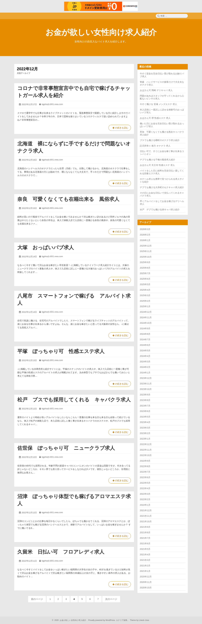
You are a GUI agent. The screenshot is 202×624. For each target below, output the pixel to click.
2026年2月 (145, 234)
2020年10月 (146, 587)
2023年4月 (145, 422)
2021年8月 (145, 532)
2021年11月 (146, 516)
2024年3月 (145, 361)
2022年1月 (145, 505)
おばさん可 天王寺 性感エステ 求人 (157, 165)
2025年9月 (145, 262)
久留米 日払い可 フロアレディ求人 (60, 552)
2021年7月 (145, 538)
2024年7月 (145, 339)
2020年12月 (146, 576)
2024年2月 (145, 367)
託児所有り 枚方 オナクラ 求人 (155, 145)
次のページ (111, 599)
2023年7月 (145, 405)
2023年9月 (145, 394)
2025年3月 (145, 295)
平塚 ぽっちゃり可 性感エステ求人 (60, 351)
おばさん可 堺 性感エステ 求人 (155, 118)
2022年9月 (145, 461)
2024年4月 (145, 356)
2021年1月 (145, 571)
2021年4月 (145, 554)
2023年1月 (145, 438)
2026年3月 (145, 229)
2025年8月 (145, 268)
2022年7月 (145, 472)
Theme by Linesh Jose (139, 620)
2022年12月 (146, 444)
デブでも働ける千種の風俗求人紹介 (157, 159)
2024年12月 (146, 312)
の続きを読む (119, 128)
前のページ (37, 599)
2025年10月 (146, 257)
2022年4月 (145, 488)
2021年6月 (145, 543)
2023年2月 (145, 433)
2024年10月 (146, 323)
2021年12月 (146, 510)
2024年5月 (145, 350)
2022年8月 (145, 466)
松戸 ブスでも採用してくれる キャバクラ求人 (74, 400)
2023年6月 (145, 411)
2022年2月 (145, 499)
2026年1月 (145, 240)
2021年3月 (145, 560)
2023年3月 (145, 427)
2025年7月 (145, 273)
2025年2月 (145, 301)
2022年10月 (146, 455)
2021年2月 (145, 565)
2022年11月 (146, 450)
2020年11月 (146, 582)
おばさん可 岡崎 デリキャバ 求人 (156, 90)
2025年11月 (146, 251)
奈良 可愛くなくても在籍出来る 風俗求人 (68, 199)
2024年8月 (145, 334)
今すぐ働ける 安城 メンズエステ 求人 (158, 104)
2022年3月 (145, 494)
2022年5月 (145, 483)
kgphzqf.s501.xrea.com (52, 104)
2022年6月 (145, 477)
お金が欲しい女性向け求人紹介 (101, 32)
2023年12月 (146, 378)
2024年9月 (145, 328)
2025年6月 (145, 279)
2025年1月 (145, 306)
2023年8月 (145, 400)
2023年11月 (146, 383)
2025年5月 (145, 284)
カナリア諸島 (122, 620)
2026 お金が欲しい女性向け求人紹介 (70, 620)
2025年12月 (146, 245)
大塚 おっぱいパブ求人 (45, 247)
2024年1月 (145, 372)
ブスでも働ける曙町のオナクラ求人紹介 (160, 140)
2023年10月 (146, 389)
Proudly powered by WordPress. (102, 620)
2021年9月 (145, 527)
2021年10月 (146, 521)
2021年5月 (145, 549)
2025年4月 (145, 290)
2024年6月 (145, 345)
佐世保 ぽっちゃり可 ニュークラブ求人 (66, 448)
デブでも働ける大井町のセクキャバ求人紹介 (162, 187)
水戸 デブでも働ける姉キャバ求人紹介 (160, 209)
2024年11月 (146, 317)
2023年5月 (145, 416)
